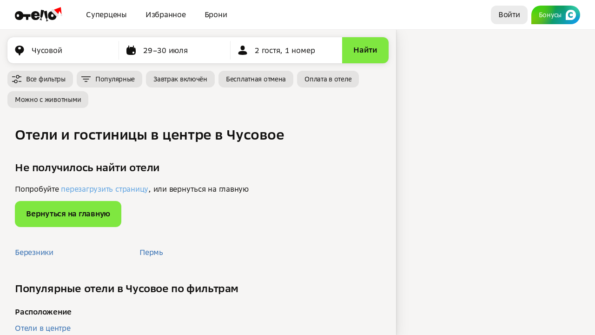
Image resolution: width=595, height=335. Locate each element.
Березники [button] (34, 252)
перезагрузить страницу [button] (104, 189)
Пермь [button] (151, 252)
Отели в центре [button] (43, 328)
